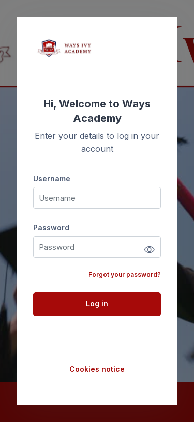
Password (51, 227)
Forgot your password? (124, 274)
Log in (97, 303)
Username (51, 178)
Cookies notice (97, 369)
